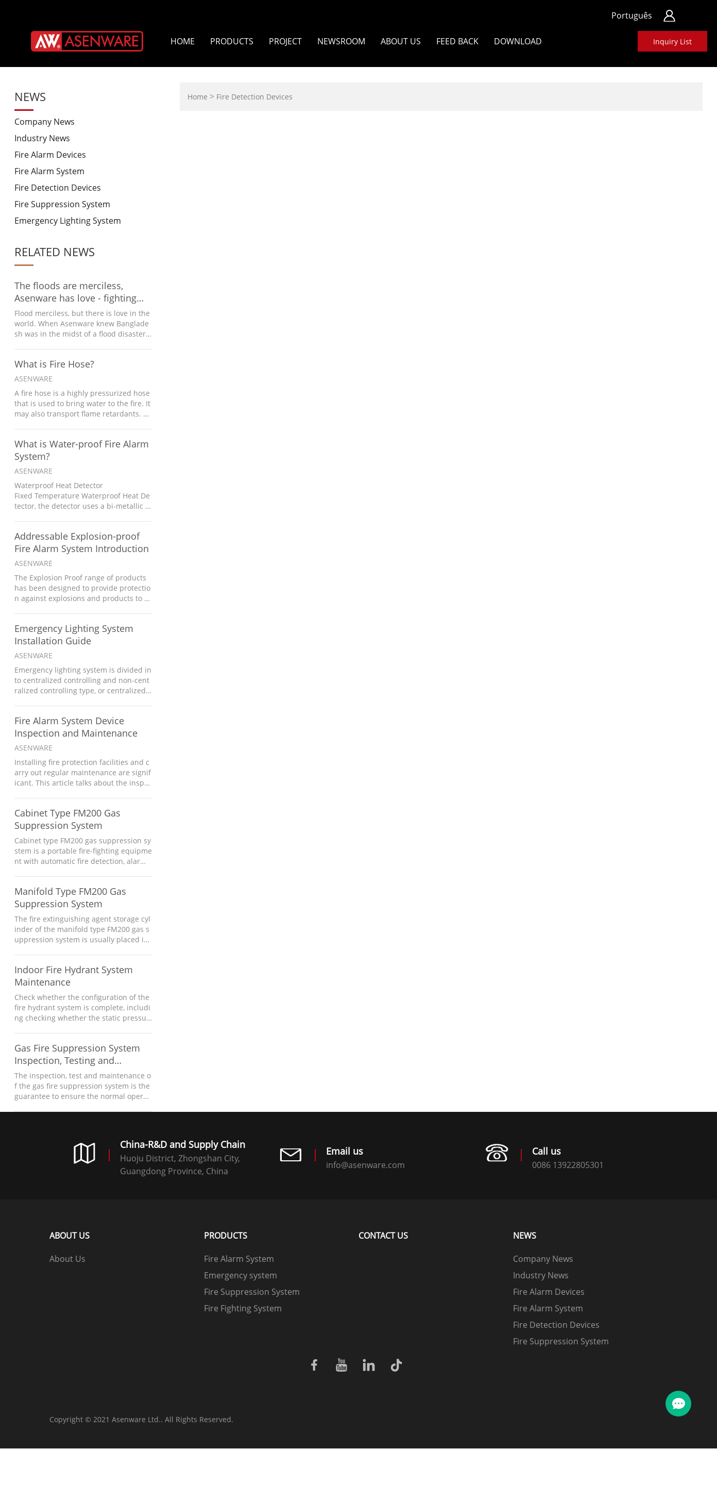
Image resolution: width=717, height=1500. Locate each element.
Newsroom (341, 41)
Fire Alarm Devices (50, 154)
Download (518, 41)
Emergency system (240, 1275)
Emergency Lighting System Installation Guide (73, 634)
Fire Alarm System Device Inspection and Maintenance (76, 726)
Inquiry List (672, 41)
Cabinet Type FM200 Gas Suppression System (67, 819)
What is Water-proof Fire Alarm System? (81, 450)
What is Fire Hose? (54, 364)
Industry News (42, 138)
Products (231, 41)
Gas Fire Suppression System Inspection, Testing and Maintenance (77, 1054)
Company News (44, 121)
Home (182, 41)
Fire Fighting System (243, 1308)
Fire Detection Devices (57, 187)
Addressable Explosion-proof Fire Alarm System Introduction (81, 542)
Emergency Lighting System (67, 220)
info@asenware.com (365, 1165)
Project (285, 41)
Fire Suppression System (62, 204)
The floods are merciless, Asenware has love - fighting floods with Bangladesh (75, 291)
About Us (401, 41)
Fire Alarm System (49, 171)
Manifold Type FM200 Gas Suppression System (70, 897)
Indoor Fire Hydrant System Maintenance (73, 975)
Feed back (457, 41)
